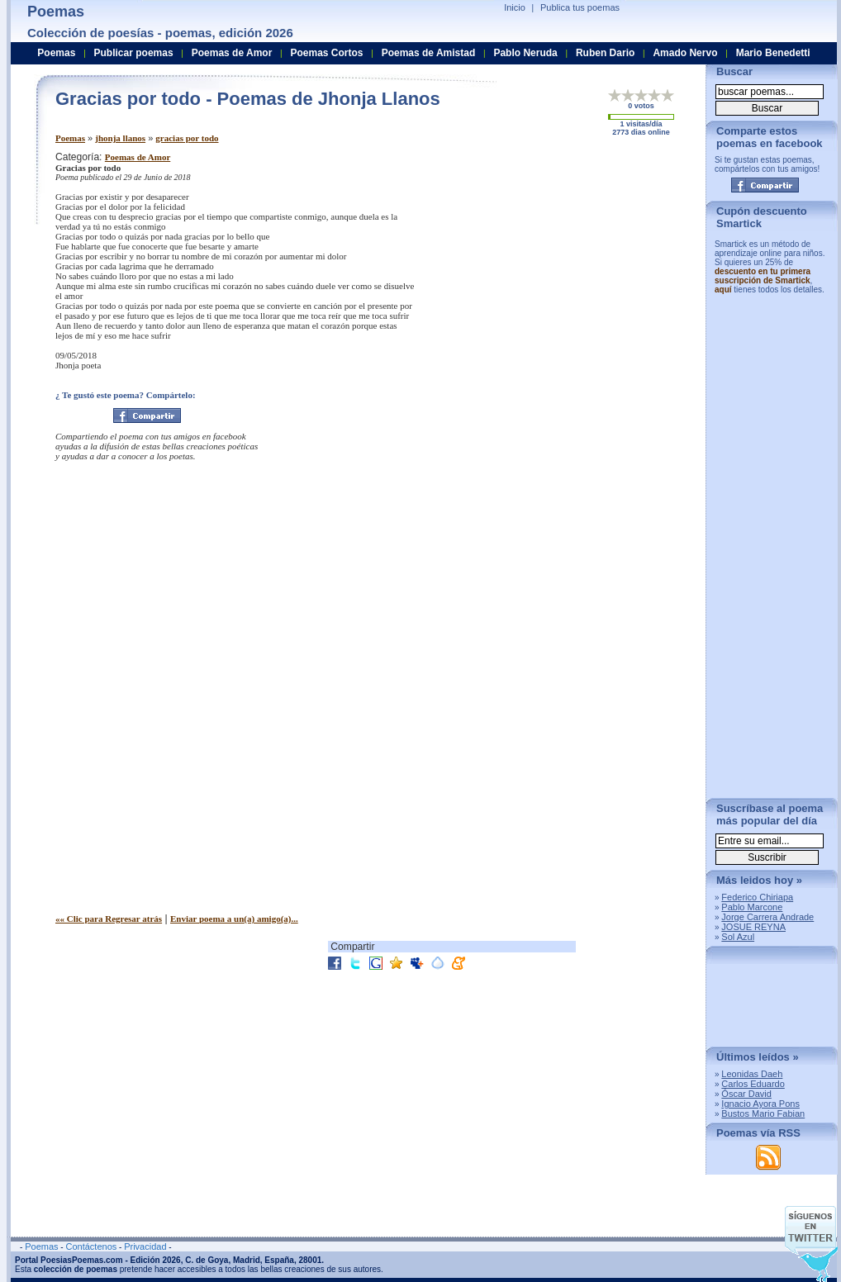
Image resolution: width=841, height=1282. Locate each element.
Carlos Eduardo (752, 1084)
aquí (723, 289)
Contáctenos (90, 1246)
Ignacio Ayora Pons (760, 1104)
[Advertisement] (500, 233)
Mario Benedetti (773, 53)
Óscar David (746, 1094)
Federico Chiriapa (757, 897)
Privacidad (145, 1246)
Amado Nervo (685, 53)
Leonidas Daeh (751, 1074)
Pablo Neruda (525, 53)
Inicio (514, 7)
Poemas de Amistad (429, 53)
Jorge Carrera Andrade (767, 917)
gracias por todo (186, 138)
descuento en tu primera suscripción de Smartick (762, 276)
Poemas (70, 138)
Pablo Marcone (751, 907)
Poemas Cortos (326, 53)
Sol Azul (737, 937)
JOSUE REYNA (753, 927)
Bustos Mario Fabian (763, 1113)
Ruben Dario (605, 53)
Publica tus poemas (580, 7)
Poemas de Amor (137, 157)
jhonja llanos (120, 138)
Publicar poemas (133, 53)
